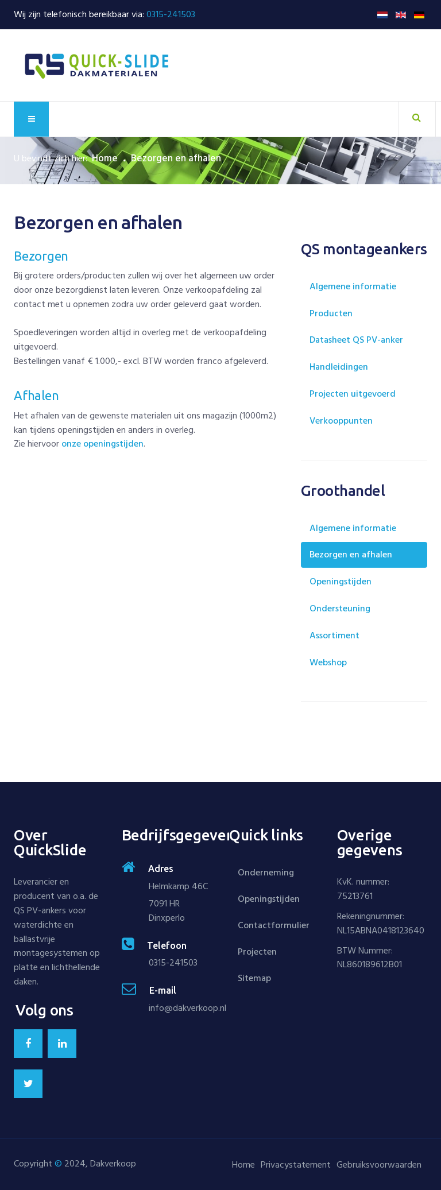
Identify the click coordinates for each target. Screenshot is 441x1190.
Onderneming (266, 872)
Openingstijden (341, 581)
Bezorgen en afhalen (351, 554)
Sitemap (254, 978)
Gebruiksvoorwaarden (378, 1164)
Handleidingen (339, 366)
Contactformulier (274, 925)
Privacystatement (296, 1164)
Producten (331, 313)
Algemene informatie (353, 286)
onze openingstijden (102, 443)
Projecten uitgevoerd (353, 393)
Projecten (257, 951)
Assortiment (334, 635)
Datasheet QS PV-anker (356, 339)
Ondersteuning (340, 608)
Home (105, 158)
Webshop (328, 662)
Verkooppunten (341, 420)
